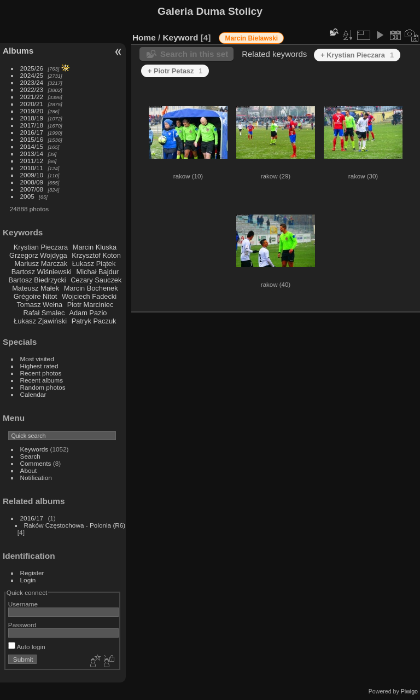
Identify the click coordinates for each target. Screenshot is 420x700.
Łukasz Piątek (94, 263)
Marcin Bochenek (91, 288)
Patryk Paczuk (94, 321)
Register (32, 572)
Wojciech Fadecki (89, 296)
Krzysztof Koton (96, 255)
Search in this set (194, 54)
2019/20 (32, 110)
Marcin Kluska (94, 247)
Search (30, 456)
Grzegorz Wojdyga (38, 255)
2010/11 (32, 167)
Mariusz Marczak (40, 263)
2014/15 (32, 146)
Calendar (33, 394)
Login (28, 579)
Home (144, 37)
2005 (27, 196)
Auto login (26, 646)
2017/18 (32, 125)
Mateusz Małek (35, 288)
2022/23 (32, 89)
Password (22, 624)
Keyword (181, 37)
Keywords (34, 449)
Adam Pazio (88, 313)
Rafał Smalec (44, 313)
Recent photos (41, 373)
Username (23, 604)
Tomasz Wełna (39, 304)
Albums (18, 50)
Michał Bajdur (98, 272)
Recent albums (41, 380)
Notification (36, 477)
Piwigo (409, 691)
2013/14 (32, 153)
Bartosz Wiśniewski (41, 272)
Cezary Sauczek (96, 280)
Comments (35, 463)
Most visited (37, 358)
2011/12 (32, 160)
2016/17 (32, 132)
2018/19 (32, 118)
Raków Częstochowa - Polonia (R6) (75, 525)
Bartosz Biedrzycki (37, 280)
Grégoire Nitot (35, 296)
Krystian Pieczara (41, 247)
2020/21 (32, 103)
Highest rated (39, 365)
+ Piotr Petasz (175, 71)
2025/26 (32, 68)
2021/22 (32, 96)
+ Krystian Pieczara (357, 55)
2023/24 (32, 82)
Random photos (43, 387)
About (28, 470)
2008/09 (32, 182)
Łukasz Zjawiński (40, 321)
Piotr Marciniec (90, 304)
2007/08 (32, 189)
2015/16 (32, 139)
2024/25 (32, 75)
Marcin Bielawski (251, 38)
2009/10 (32, 174)
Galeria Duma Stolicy (210, 11)
